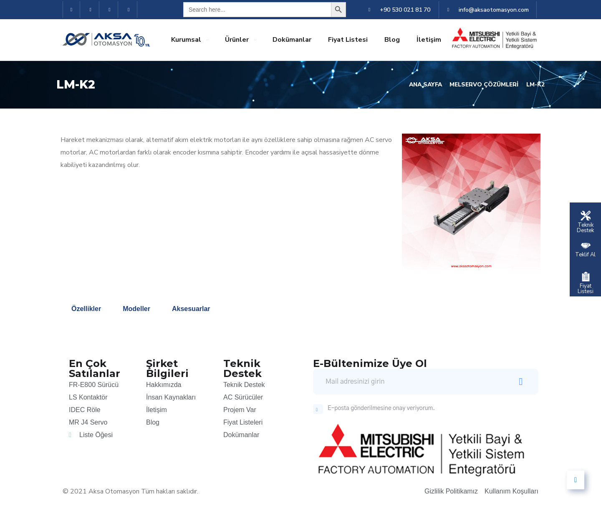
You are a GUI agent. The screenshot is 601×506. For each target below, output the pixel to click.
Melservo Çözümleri (483, 85)
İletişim (429, 39)
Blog (392, 39)
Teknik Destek (585, 227)
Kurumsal (186, 39)
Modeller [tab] (136, 308)
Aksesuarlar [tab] (191, 308)
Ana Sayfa (423, 85)
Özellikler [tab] (86, 308)
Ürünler (237, 39)
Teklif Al (585, 254)
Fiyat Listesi (348, 39)
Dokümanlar (292, 39)
